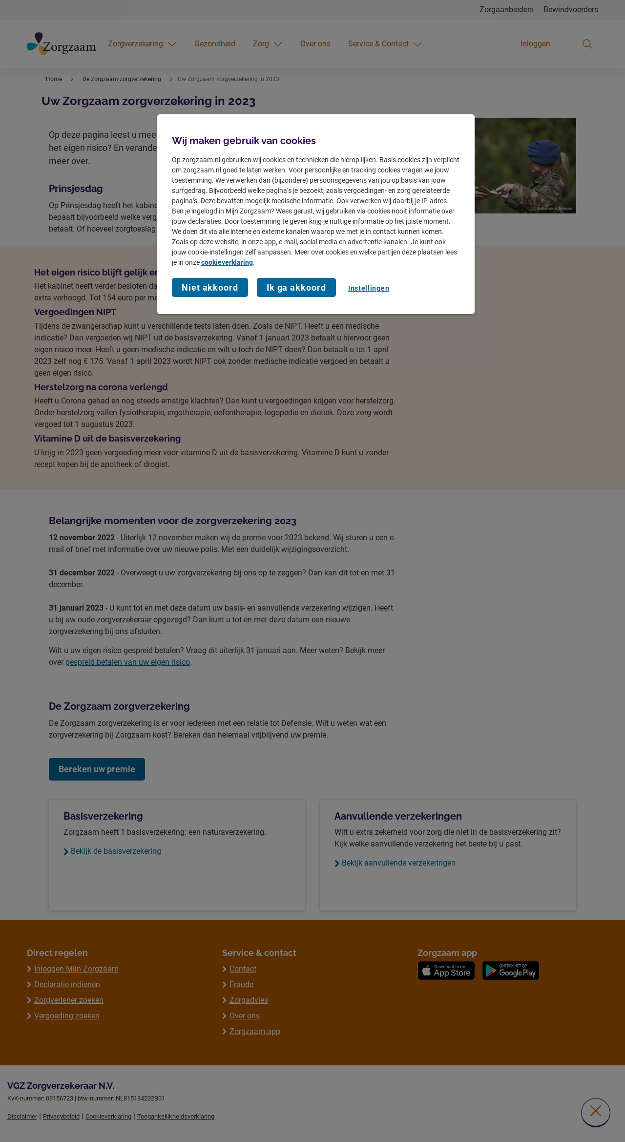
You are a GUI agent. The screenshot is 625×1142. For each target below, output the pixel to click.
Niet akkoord (210, 287)
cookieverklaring (227, 262)
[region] (316, 214)
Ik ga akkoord (296, 287)
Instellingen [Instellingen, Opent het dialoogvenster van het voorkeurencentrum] (368, 288)
